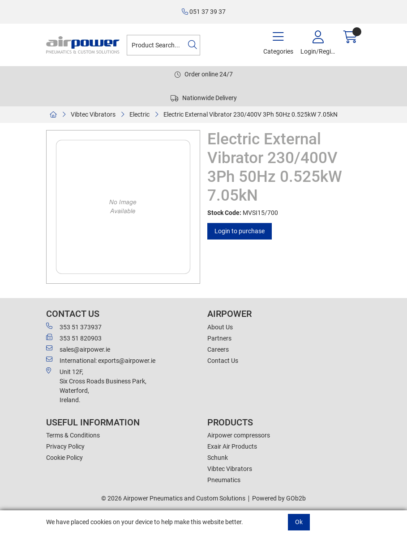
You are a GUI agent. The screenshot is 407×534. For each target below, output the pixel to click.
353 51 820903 (74, 338)
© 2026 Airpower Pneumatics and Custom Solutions (173, 498)
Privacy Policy (65, 446)
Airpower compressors (238, 435)
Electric (139, 114)
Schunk (217, 457)
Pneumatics (223, 480)
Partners (219, 338)
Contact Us (222, 360)
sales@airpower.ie (78, 349)
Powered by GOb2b (279, 498)
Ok (299, 522)
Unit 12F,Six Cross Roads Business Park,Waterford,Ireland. (96, 385)
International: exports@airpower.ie (100, 360)
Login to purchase (239, 231)
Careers (218, 349)
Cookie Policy (64, 457)
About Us (220, 327)
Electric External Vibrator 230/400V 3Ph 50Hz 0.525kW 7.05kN (250, 114)
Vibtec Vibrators (93, 114)
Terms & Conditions (73, 435)
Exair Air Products (232, 446)
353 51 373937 (74, 327)
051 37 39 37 (204, 11)
